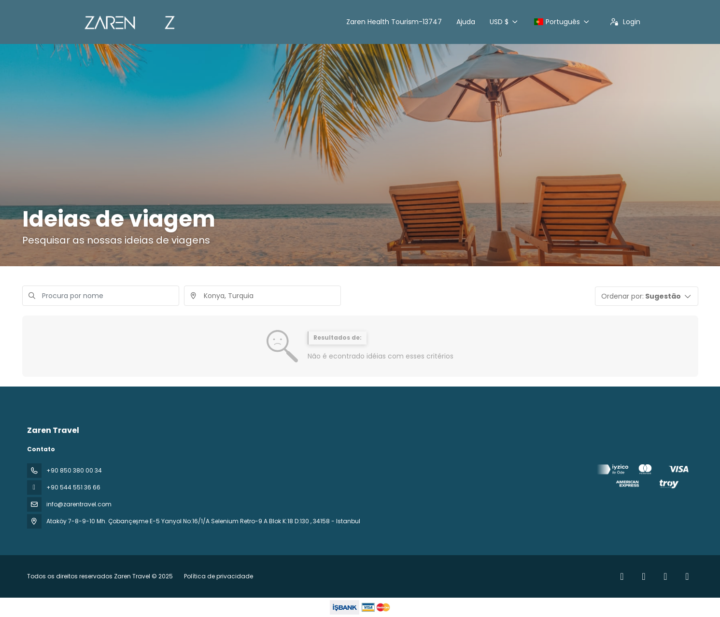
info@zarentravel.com (79, 504)
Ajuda (465, 22)
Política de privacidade (218, 576)
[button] (646, 296)
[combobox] (262, 296)
